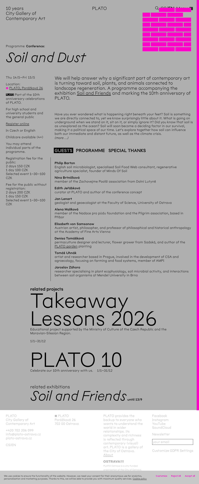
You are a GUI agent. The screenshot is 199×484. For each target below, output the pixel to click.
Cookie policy (140, 478)
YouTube (159, 424)
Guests (63, 150)
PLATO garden (66, 246)
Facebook (159, 416)
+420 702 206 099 (20, 430)
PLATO (99, 8)
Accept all (190, 476)
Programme (15, 46)
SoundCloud (161, 427)
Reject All (176, 476)
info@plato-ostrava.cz (23, 434)
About (108, 455)
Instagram (160, 420)
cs (164, 8)
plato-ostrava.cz (19, 438)
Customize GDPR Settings (172, 450)
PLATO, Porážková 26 (26, 88)
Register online (17, 124)
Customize (161, 476)
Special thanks (127, 150)
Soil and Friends (94, 93)
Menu (184, 8)
